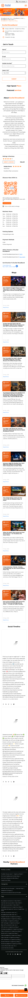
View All (22, 162)
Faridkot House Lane (6, 874)
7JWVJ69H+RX (7, 265)
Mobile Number (7, 63)
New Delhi (22, 257)
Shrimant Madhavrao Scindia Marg (10, 876)
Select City (5, 70)
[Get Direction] (17, 267)
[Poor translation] (5, 973)
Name (4, 49)
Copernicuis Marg (5, 880)
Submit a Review (9, 162)
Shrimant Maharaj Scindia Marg (9, 878)
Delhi (20, 254)
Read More (6, 307)
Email (4, 56)
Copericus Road (18, 874)
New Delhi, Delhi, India (9, 266)
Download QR (7, 203)
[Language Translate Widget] (22, 1)
